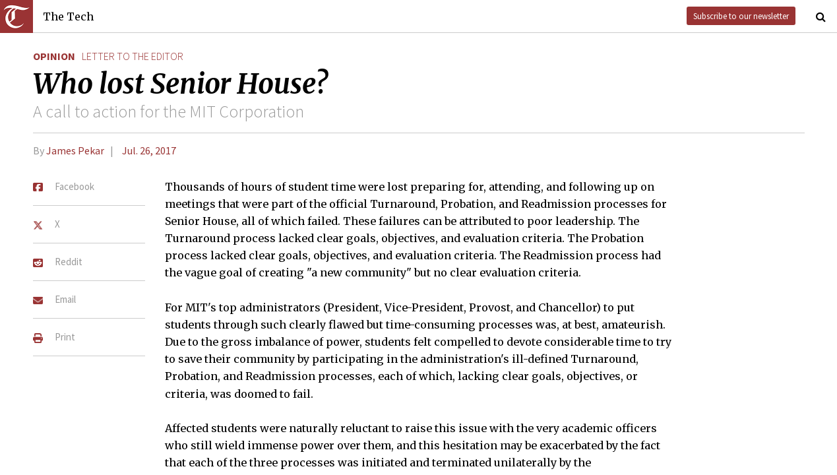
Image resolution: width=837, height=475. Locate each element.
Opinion (54, 56)
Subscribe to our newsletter (741, 16)
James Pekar (75, 150)
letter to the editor (132, 56)
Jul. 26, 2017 (149, 150)
